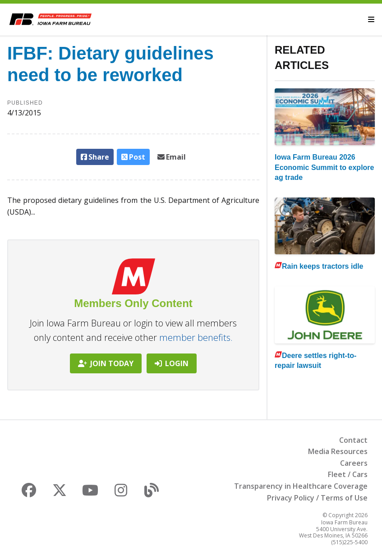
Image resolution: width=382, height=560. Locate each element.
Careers (354, 463)
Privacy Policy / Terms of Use (317, 498)
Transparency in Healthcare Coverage (301, 486)
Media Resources (338, 451)
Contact (353, 440)
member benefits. (196, 337)
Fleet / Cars (348, 474)
